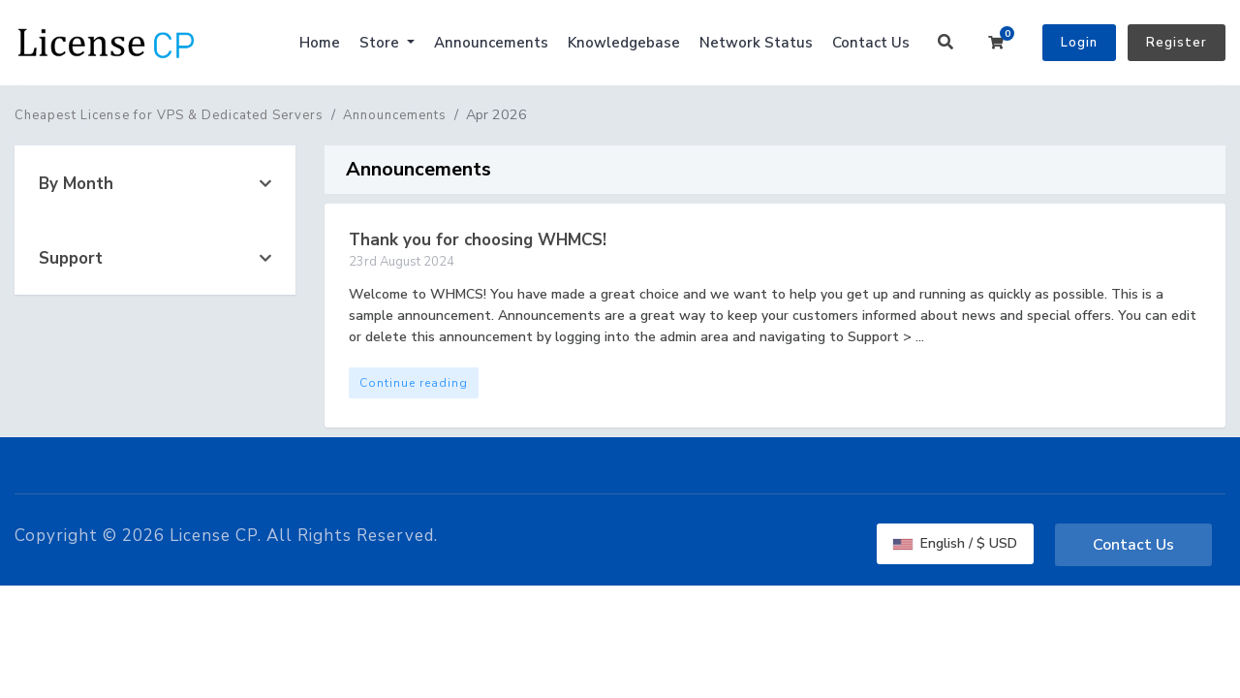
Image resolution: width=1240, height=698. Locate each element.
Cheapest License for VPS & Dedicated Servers (169, 115)
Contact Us (871, 42)
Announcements (491, 42)
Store (381, 42)
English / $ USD (955, 543)
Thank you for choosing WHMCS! (477, 240)
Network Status (756, 42)
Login (1079, 42)
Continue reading (413, 383)
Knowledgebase (624, 42)
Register (1176, 42)
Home (319, 42)
